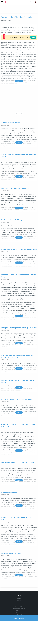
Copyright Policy (19, 601)
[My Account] (35, 2)
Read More (19, 134)
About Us (19, 592)
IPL (2, 6)
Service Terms (19, 608)
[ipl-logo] (6, 3)
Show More (19, 73)
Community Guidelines (19, 602)
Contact (19, 594)
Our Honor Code (19, 604)
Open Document (19, 618)
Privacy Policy (19, 606)
